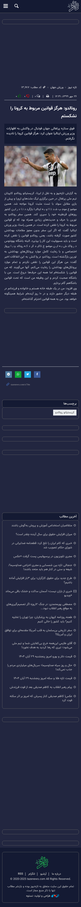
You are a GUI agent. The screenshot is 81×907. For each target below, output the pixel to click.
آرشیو (43, 874)
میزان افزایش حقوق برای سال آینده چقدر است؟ (44, 534)
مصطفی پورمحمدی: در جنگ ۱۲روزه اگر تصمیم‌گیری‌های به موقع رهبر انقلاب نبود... (39, 606)
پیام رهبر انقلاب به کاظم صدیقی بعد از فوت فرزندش (41, 687)
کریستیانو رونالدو (64, 412)
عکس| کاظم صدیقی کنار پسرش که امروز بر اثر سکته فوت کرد (41, 698)
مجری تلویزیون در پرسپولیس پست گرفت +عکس (42, 556)
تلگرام (32, 874)
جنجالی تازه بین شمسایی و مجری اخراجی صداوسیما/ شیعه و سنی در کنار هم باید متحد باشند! (40, 567)
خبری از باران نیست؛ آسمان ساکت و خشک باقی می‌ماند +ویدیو (38, 593)
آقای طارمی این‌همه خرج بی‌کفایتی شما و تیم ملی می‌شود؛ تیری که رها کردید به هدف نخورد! (42, 645)
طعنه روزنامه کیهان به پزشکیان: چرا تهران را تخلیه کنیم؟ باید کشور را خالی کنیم (42, 619)
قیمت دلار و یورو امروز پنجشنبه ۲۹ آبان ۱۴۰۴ (45, 656)
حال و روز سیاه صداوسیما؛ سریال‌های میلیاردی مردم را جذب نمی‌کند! (39, 667)
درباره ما (56, 874)
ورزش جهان (57, 87)
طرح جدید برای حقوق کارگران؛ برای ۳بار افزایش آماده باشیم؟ (40, 580)
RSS (20, 874)
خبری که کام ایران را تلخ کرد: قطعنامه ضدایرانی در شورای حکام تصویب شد (42, 545)
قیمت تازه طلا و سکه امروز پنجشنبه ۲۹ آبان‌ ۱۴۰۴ (43, 678)
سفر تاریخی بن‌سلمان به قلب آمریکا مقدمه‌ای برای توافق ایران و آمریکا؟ (38, 632)
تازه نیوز (40, 6)
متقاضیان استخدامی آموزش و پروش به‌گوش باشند (41, 525)
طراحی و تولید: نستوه (42, 896)
